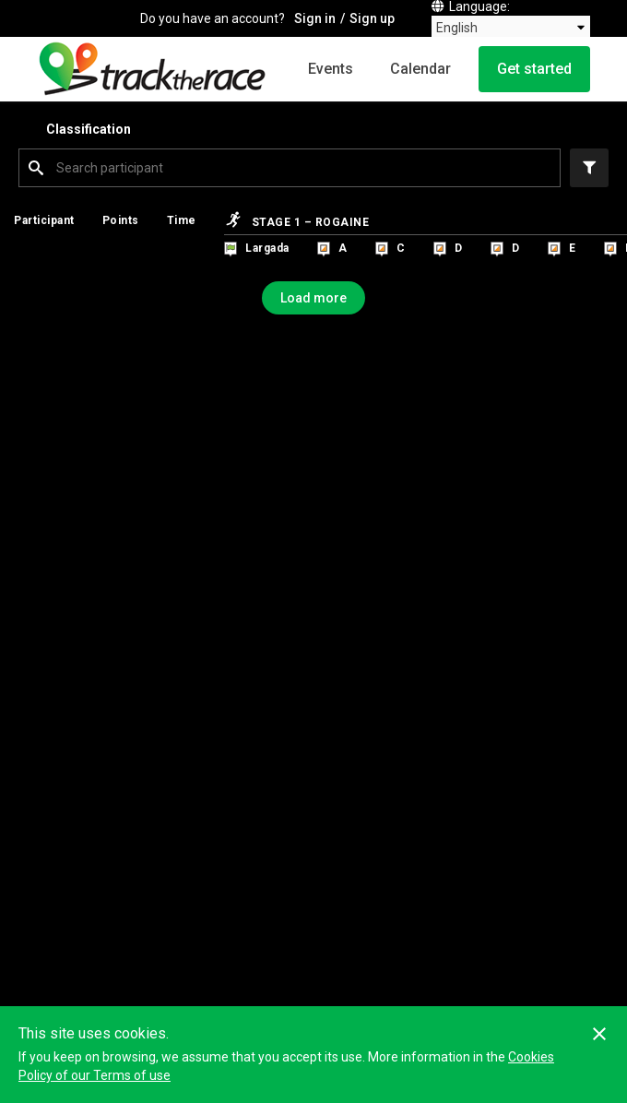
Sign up (372, 18)
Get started (534, 68)
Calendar (420, 68)
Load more (313, 298)
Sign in (315, 18)
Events (330, 68)
